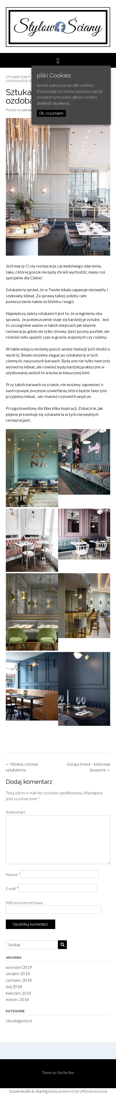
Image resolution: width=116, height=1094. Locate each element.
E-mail (12, 888)
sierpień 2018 (18, 973)
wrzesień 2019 (19, 967)
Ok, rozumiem (51, 113)
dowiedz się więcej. (53, 103)
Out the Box (65, 1073)
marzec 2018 (17, 999)
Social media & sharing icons (33, 1091)
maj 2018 (14, 986)
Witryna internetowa (24, 902)
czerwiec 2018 (19, 980)
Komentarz (15, 812)
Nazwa (13, 874)
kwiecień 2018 (18, 993)
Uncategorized (19, 1020)
